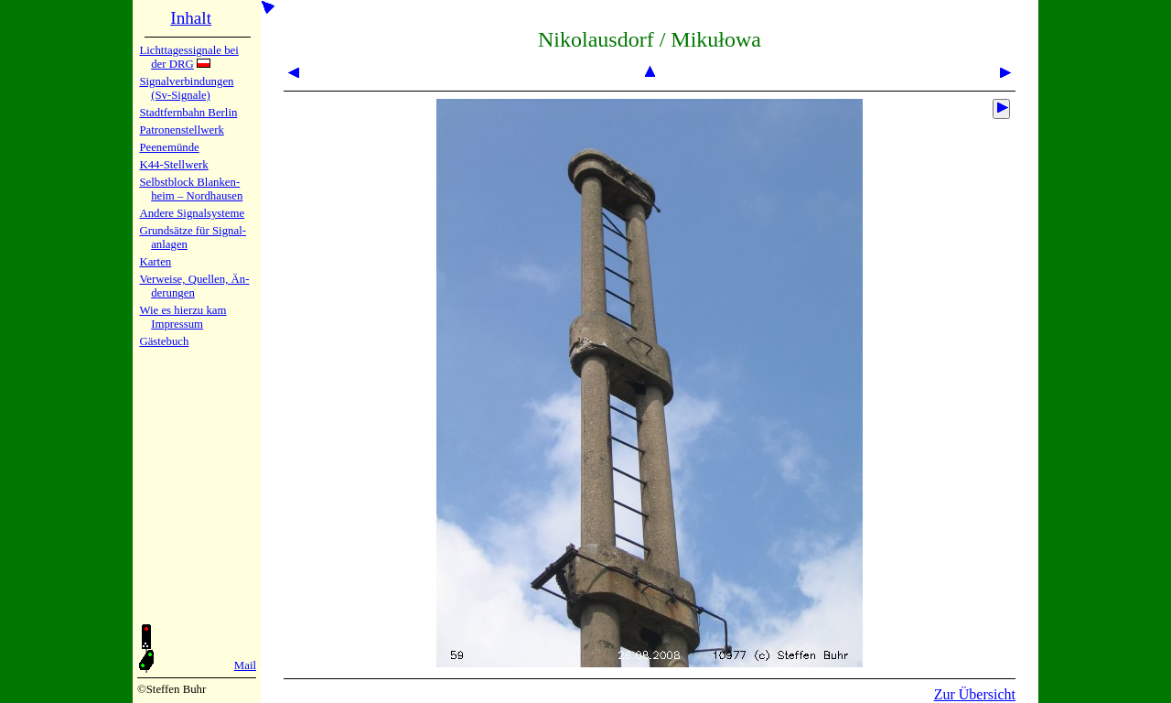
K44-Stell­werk (173, 164)
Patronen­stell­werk (181, 130)
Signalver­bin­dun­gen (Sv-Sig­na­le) (186, 88)
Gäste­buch (163, 341)
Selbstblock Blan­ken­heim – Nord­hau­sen (190, 189)
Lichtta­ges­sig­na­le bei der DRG (188, 57)
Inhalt (190, 17)
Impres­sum (177, 324)
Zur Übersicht (974, 694)
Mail (245, 665)
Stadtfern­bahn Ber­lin (188, 112)
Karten (155, 261)
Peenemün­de (169, 147)
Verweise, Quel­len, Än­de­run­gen (194, 286)
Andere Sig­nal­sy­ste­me (191, 213)
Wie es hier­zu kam (182, 310)
